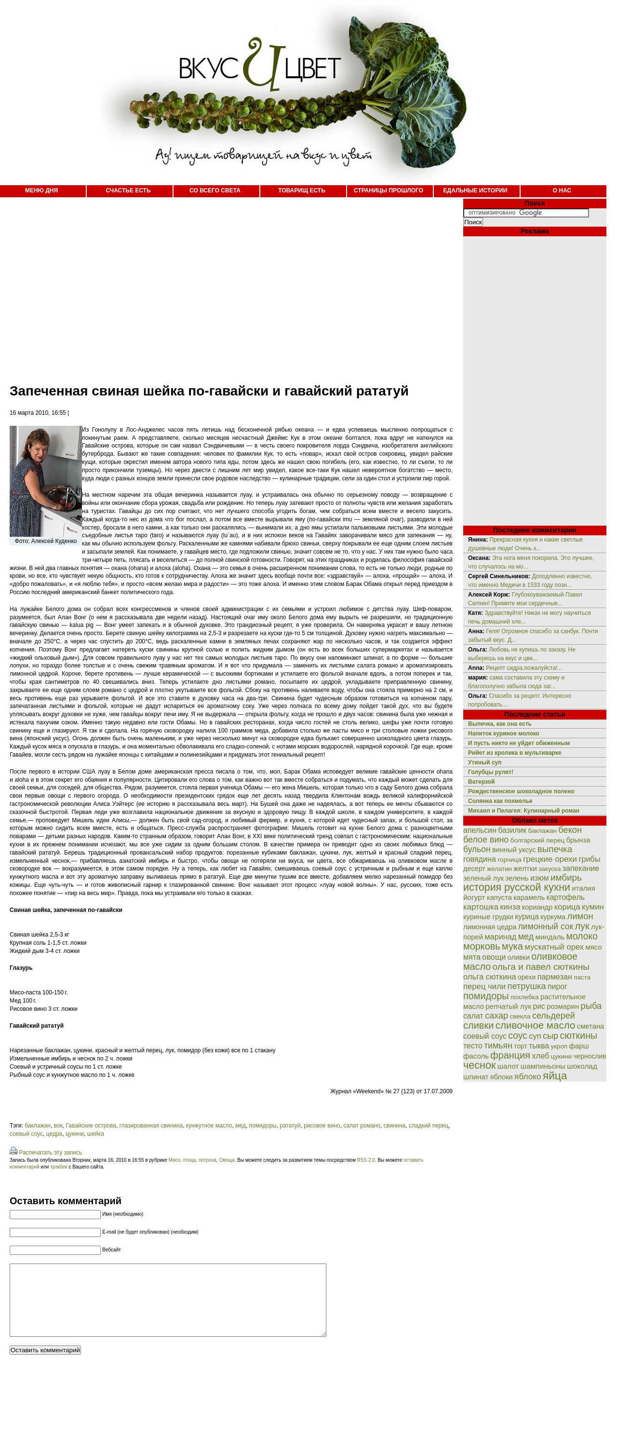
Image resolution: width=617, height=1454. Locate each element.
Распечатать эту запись (50, 1152)
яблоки (501, 1077)
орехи (527, 977)
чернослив (590, 1056)
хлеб (540, 1055)
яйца (555, 1075)
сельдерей (553, 1015)
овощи (494, 956)
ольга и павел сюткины (541, 967)
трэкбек (58, 1166)
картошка (480, 906)
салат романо (361, 1125)
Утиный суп (485, 762)
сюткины (578, 1035)
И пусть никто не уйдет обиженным (519, 743)
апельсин (479, 830)
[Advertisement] (199, 284)
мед (240, 1125)
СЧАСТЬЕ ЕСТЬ (128, 190)
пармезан (554, 976)
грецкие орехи (550, 859)
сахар (496, 1015)
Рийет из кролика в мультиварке (515, 752)
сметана (590, 1026)
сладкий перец (428, 1125)
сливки (478, 1025)
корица (567, 906)
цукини (75, 1133)
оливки (519, 957)
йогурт (474, 897)
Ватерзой (481, 781)
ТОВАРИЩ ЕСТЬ (301, 190)
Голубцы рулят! (490, 772)
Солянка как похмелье (500, 801)
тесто (473, 1046)
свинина (395, 1125)
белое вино (486, 839)
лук (582, 926)
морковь (481, 946)
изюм (539, 878)
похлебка (524, 997)
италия (583, 888)
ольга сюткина (489, 976)
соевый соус (26, 1133)
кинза (510, 906)
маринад (500, 936)
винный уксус (514, 850)
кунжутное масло (209, 1125)
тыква (539, 1046)
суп (535, 1036)
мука (512, 946)
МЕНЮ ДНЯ (41, 190)
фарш (579, 1046)
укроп (559, 1046)
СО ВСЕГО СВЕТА (215, 190)
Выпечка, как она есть (500, 723)
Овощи (226, 1160)
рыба (591, 1006)
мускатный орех (554, 946)
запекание (581, 868)
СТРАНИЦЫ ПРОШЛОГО (388, 190)
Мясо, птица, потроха (192, 1160)
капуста (499, 897)
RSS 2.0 (366, 1160)
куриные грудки (488, 917)
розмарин (563, 1006)
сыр (550, 1036)
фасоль (476, 1056)
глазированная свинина (151, 1125)
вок (58, 1125)
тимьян (498, 1045)
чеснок (479, 1065)
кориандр (537, 907)
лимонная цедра (489, 927)
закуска (549, 868)
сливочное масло (536, 1025)
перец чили (484, 986)
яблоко (527, 1076)
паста (582, 977)
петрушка (527, 986)
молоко (582, 936)
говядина (479, 859)
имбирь (566, 877)
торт (520, 1046)
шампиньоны (543, 1066)
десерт (474, 868)
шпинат (475, 1077)
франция (510, 1055)
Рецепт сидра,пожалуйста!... (524, 668)
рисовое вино (322, 1125)
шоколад (582, 1066)
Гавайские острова (91, 1125)
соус (517, 1035)
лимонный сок (546, 926)
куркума (552, 917)
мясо (593, 947)
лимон (580, 916)
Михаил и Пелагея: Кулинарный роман (523, 810)
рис (539, 1006)
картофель (565, 897)
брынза (578, 840)
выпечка (554, 849)
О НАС (562, 190)
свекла (520, 1016)
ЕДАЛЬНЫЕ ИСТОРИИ (475, 190)
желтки (525, 868)
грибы (589, 859)
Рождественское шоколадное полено (521, 791)
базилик (512, 830)
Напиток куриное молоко (503, 733)
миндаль (550, 937)
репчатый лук (508, 1006)
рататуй (290, 1125)
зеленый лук (483, 878)
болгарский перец (537, 840)
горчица (509, 859)
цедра (54, 1133)
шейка (95, 1133)
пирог (557, 986)
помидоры (263, 1125)
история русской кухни (516, 887)
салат (473, 1016)
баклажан (38, 1125)
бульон (477, 849)
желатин (499, 868)
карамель (529, 897)
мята (472, 956)
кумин (593, 906)
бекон (570, 830)
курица (527, 916)
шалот (508, 1066)
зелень (516, 878)
